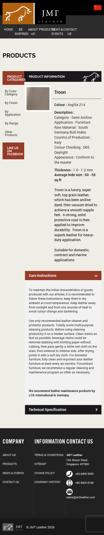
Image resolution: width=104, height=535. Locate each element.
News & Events (57, 31)
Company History (47, 482)
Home (8, 29)
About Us (33, 31)
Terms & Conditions (48, 455)
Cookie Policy (44, 473)
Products (45, 29)
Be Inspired (21, 31)
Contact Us (69, 31)
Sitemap (40, 464)
